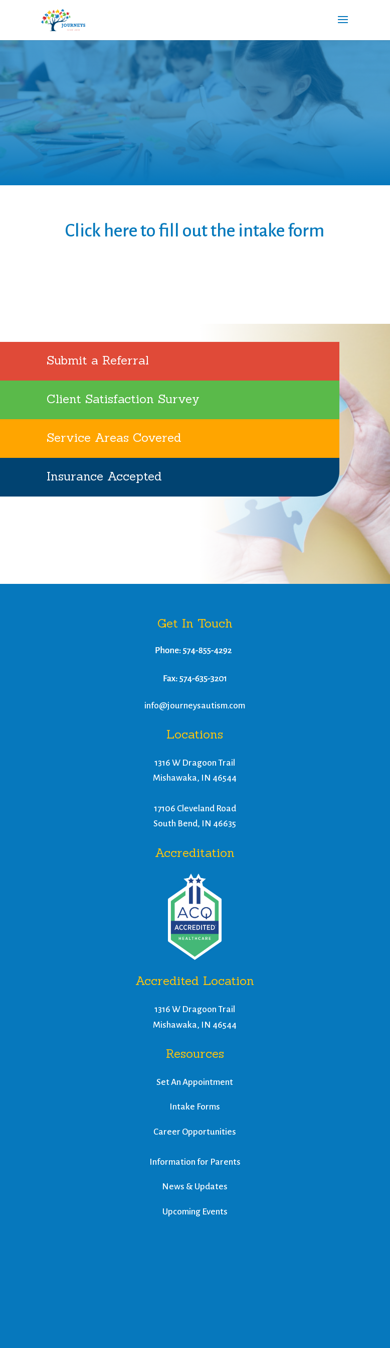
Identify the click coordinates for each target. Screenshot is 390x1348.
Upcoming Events (195, 1211)
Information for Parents (195, 1162)
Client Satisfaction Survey (123, 399)
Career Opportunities (194, 1132)
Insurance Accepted (104, 476)
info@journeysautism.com (194, 705)
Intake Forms (194, 1107)
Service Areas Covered (114, 437)
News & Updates (195, 1186)
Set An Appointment (194, 1082)
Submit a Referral (98, 360)
